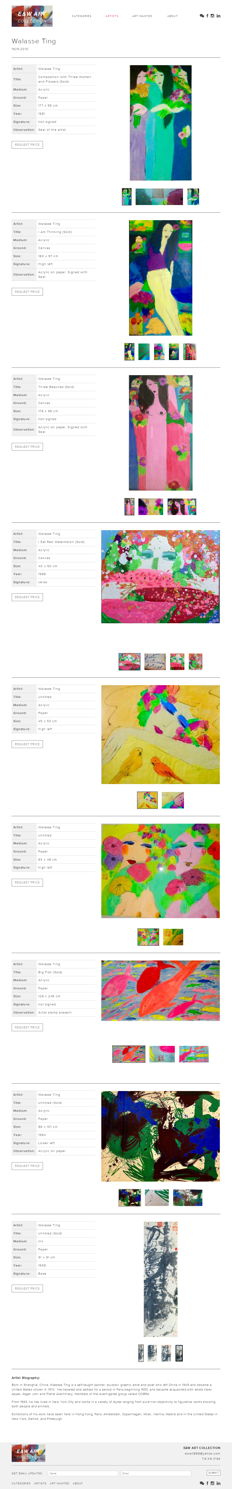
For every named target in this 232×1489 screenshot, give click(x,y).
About (172, 16)
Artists (111, 16)
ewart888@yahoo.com (202, 1453)
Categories (81, 16)
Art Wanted (142, 16)
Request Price (27, 144)
